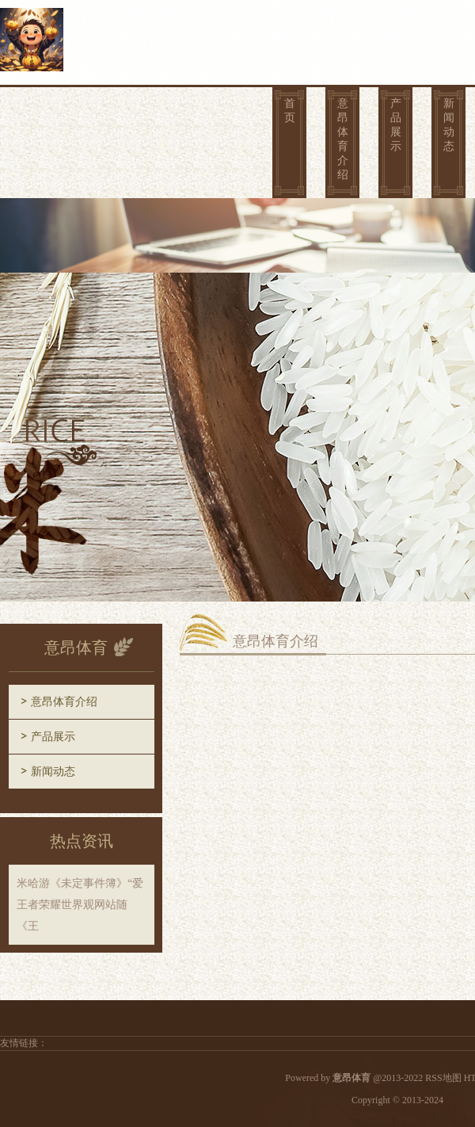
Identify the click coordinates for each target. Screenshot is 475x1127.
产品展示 (395, 124)
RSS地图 (443, 1077)
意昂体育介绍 (342, 139)
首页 (289, 110)
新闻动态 (448, 124)
